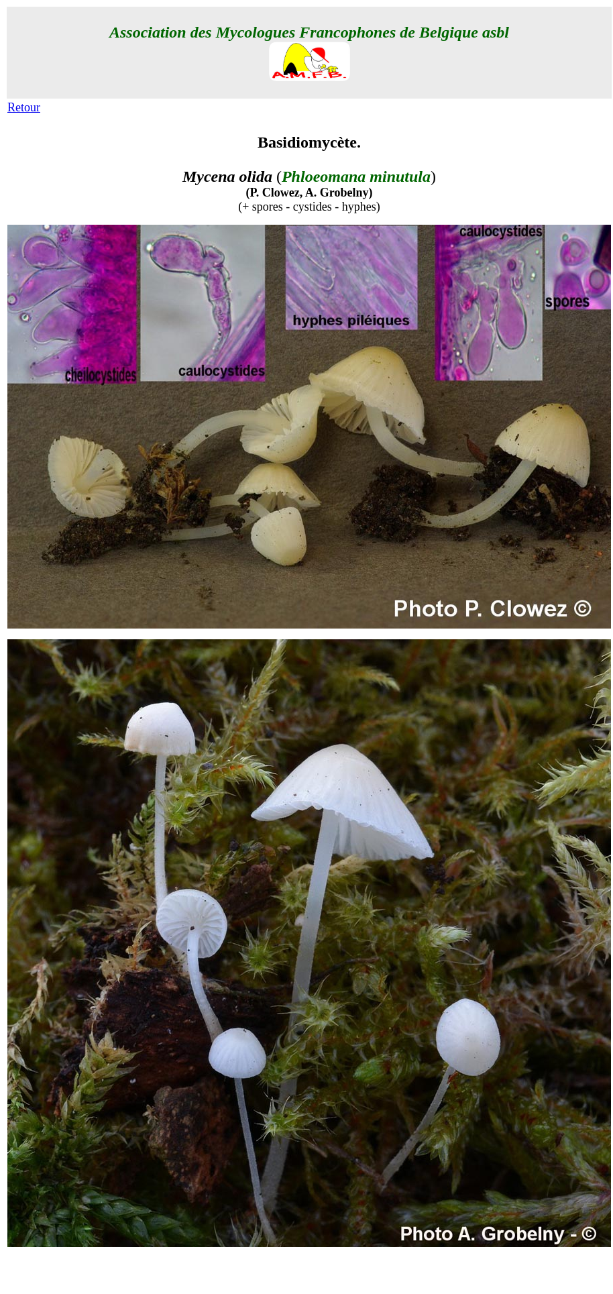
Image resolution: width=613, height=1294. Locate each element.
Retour (23, 107)
